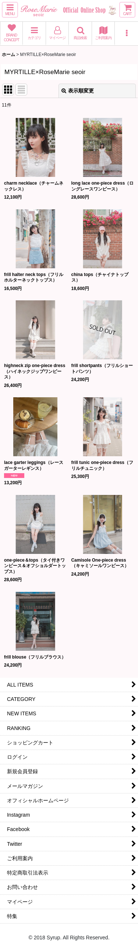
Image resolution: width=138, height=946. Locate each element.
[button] (10, 10)
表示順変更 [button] (77, 91)
